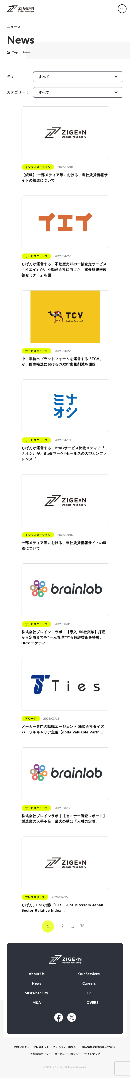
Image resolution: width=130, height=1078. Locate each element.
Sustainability (36, 993)
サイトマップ (92, 1054)
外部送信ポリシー (40, 1054)
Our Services (89, 974)
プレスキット (41, 1047)
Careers (89, 983)
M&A (36, 1002)
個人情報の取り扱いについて (99, 1047)
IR (89, 993)
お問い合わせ (22, 1047)
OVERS (92, 1002)
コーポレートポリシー (68, 1054)
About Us (37, 974)
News (36, 983)
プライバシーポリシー (65, 1047)
